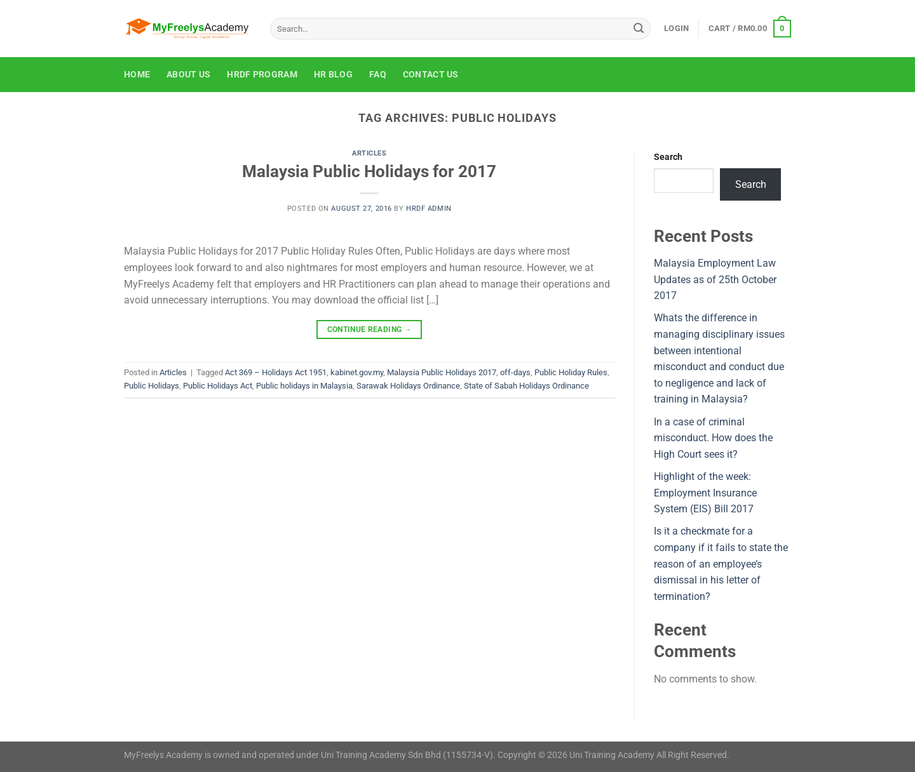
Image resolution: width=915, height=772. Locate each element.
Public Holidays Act (217, 385)
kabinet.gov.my (356, 372)
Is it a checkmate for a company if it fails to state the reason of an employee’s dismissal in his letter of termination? (721, 563)
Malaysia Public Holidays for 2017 (369, 171)
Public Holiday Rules (570, 372)
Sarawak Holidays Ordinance (408, 385)
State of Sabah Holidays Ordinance (526, 385)
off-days (515, 372)
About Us (188, 74)
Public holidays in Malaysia (304, 385)
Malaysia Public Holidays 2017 (441, 372)
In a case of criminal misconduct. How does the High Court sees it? (713, 438)
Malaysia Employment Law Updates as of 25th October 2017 (715, 279)
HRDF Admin (429, 208)
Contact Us (431, 74)
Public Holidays (151, 385)
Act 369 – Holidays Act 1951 (276, 372)
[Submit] (638, 28)
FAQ (377, 74)
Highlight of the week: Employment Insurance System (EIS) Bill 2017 (705, 492)
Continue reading (369, 330)
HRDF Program (262, 74)
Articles (369, 153)
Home (137, 74)
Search (668, 157)
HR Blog (333, 74)
